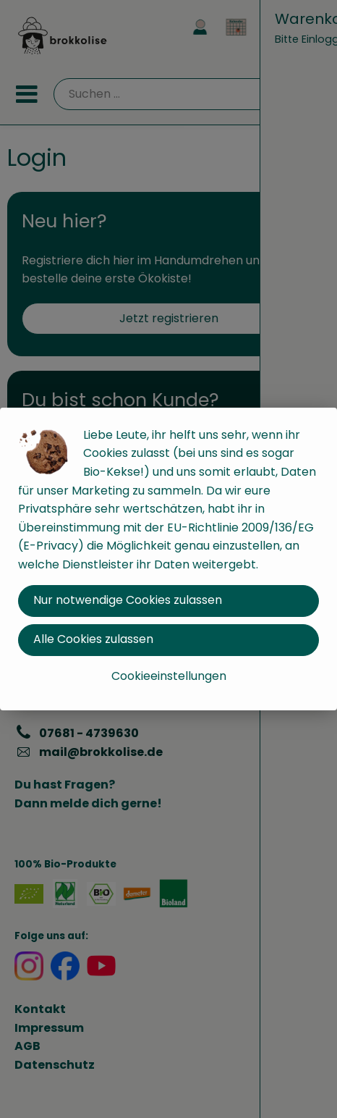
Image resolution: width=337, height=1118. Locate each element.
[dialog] (168, 559)
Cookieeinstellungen (168, 676)
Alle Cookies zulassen (93, 639)
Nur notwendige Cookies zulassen (127, 600)
